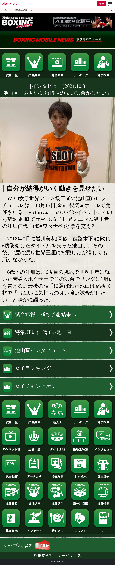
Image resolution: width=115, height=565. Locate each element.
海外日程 (11, 502)
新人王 (57, 421)
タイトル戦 (57, 448)
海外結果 (34, 502)
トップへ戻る (26, 546)
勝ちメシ (57, 529)
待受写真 (57, 475)
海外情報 (103, 502)
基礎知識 (11, 529)
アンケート (34, 529)
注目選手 (103, 475)
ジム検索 (80, 475)
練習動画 (57, 74)
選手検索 (103, 74)
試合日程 (11, 74)
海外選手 (57, 502)
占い (103, 529)
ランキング (80, 74)
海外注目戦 (80, 502)
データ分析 (34, 475)
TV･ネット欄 (11, 448)
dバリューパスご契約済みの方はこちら (17, 10)
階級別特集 (80, 448)
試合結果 (34, 74)
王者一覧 (34, 448)
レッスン (80, 529)
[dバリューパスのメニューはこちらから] (110, 4)
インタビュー (103, 448)
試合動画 (11, 475)
